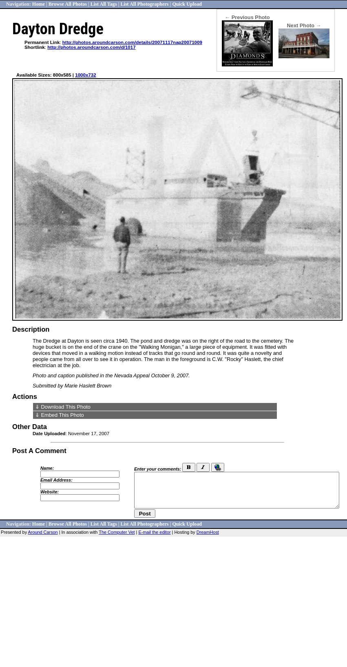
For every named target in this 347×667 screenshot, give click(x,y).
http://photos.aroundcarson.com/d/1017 (91, 47)
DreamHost (208, 532)
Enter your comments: (157, 469)
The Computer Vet (117, 532)
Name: (47, 468)
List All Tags (104, 4)
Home (38, 4)
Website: (49, 491)
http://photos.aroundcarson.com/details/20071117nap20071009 (132, 42)
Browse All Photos (68, 4)
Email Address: (56, 480)
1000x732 (85, 75)
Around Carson (43, 532)
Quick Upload (187, 4)
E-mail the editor (154, 532)
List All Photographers (144, 4)
